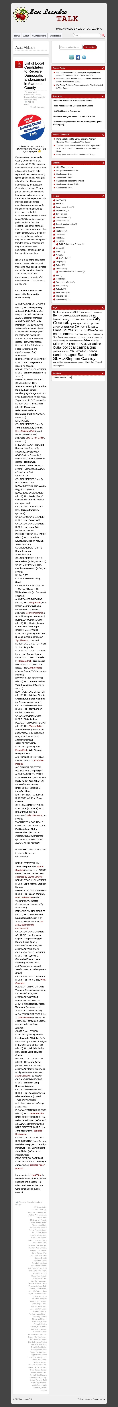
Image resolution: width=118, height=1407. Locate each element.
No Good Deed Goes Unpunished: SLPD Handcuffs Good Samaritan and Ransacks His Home (78, 148)
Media (58, 252)
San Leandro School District (67, 184)
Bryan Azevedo (40, 1235)
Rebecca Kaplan (40, 1362)
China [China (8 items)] (77, 320)
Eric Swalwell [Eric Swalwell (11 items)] (81, 334)
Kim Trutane (41, 1301)
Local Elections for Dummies (71, 272)
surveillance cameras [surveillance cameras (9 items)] (76, 363)
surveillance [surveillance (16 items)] (60, 362)
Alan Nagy (42, 1210)
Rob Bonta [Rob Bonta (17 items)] (75, 351)
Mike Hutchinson (40, 1337)
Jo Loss (39, 1286)
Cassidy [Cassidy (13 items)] (65, 319)
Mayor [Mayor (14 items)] (56, 340)
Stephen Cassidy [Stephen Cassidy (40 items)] (80, 358)
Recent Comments (61, 135)
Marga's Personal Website (67, 171)
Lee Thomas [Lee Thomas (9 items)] (82, 337)
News (58, 255)
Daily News (63, 258)
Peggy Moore (36, 1355)
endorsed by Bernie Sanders (28, 877)
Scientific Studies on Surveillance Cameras (73, 101)
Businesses (60, 210)
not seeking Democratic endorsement (29, 925)
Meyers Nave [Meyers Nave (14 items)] (67, 340)
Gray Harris (37, 1273)
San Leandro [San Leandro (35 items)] (88, 355)
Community (60, 221)
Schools (59, 289)
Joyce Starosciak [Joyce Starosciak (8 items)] (70, 337)
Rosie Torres (35, 1370)
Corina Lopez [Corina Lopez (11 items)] (88, 323)
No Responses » (39, 107)
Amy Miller (39, 1215)
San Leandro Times (64, 188)
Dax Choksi (38, 1255)
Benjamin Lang (40, 1230)
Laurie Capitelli (35, 1309)
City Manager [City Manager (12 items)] (74, 323)
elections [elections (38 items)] (80, 330)
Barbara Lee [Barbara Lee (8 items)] (97, 312)
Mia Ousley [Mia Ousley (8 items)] (79, 341)
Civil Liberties (61, 217)
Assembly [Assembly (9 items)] (88, 312)
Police (58, 265)
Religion (59, 279)
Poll (57, 275)
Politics (27, 104)
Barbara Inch (35, 1227)
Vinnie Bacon (37, 1385)
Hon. (25, 431)
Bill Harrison (36, 1233)
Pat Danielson (40, 1352)
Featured (59, 231)
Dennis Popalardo (34, 613)
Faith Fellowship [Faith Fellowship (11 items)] (95, 334)
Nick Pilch (38, 1344)
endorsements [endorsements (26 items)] (63, 334)
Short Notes (55, 36)
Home (17, 36)
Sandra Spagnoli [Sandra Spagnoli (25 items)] (65, 355)
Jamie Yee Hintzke (39, 1278)
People (59, 262)
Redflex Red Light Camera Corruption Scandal (74, 116)
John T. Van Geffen (35, 438)
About (26, 36)
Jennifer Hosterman (38, 1281)
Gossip (59, 234)
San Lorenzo (61, 286)
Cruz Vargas (41, 1250)
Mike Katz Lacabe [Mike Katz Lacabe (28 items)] (66, 344)
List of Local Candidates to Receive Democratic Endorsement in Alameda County (35, 75)
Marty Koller (41, 1327)
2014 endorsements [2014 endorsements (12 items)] (63, 312)
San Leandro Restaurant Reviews (70, 181)
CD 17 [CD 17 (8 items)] (72, 320)
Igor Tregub (41, 1276)
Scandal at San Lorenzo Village (82, 155)
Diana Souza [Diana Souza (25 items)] (62, 330)
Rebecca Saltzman (35, 1365)
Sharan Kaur (41, 1372)
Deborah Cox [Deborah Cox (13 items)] (67, 326)
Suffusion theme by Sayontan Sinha (91, 1399)
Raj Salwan (41, 1360)
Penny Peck (21, 750)
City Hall (59, 214)
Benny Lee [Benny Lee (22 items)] (60, 315)
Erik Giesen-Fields (35, 1268)
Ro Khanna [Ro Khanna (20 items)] (89, 351)
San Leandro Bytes (64, 174)
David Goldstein (22, 1076)
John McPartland (35, 1291)
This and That (61, 296)
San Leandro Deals (64, 282)
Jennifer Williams (34, 1283)
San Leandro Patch (64, 177)
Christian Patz (33, 1248)
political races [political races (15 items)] (60, 351)
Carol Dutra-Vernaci (38, 1238)
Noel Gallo (42, 1347)
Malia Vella (36, 1322)
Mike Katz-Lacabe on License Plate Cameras (73, 106)
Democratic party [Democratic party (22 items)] (86, 326)
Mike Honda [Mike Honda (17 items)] (91, 340)
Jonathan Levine (40, 1294)
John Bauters (41, 1288)
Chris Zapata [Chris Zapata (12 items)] (86, 319)
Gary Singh (42, 1271)
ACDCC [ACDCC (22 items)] (78, 312)
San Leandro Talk (25, 1399)
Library (59, 248)
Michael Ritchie (33, 1334)
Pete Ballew (37, 1357)
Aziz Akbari (42, 1225)
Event (58, 227)
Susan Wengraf (36, 1380)
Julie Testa (37, 1296)
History (59, 238)
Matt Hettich (35, 1329)
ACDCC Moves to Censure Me (67, 111)
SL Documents (39, 36)
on (63, 139)
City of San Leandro (64, 167)
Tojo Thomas (21, 640)
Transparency (61, 299)
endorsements (40, 1266)
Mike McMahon (35, 1339)
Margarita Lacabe (33, 1202)
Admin (58, 204)
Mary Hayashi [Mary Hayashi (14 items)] (94, 337)
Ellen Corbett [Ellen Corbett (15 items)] (95, 330)
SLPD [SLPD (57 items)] (59, 358)
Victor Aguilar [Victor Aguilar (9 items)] (58, 366)
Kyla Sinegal (36, 1304)
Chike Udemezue (34, 815)
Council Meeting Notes (65, 224)
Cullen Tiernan (37, 1253)
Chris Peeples (40, 1245)
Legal (58, 241)
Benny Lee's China (63, 207)
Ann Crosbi (35, 668)
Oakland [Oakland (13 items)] (85, 344)
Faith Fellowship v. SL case (70, 244)
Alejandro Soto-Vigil (35, 1212)
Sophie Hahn (34, 1375)
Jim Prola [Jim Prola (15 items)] (58, 337)
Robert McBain (40, 1367)
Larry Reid (42, 1306)
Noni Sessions (36, 1349)
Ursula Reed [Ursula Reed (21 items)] (93, 362)
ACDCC (31, 102)
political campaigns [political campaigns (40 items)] (79, 347)
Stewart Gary (41, 1377)
